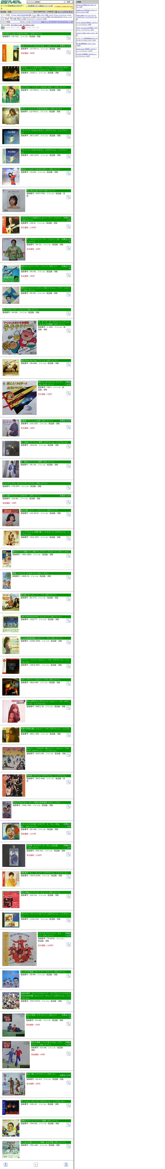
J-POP (18, 15)
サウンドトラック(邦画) (43, 17)
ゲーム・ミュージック (60, 15)
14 (63, 22)
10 (55, 22)
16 (67, 22)
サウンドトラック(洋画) (29, 17)
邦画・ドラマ (40, 15)
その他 (44, 18)
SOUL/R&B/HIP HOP (56, 17)
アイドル (13, 15)
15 (65, 22)
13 (61, 22)
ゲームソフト (31, 18)
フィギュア (39, 18)
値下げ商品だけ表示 (16, 25)
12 (59, 22)
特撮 (15, 18)
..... (48, 22)
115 (72, 22)
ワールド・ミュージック (15, 17)
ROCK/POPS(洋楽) (26, 15)
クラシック (3, 17)
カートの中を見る (65, 12)
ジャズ (69, 15)
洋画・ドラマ (49, 15)
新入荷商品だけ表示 (28, 25)
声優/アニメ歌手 (21, 18)
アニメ (34, 15)
